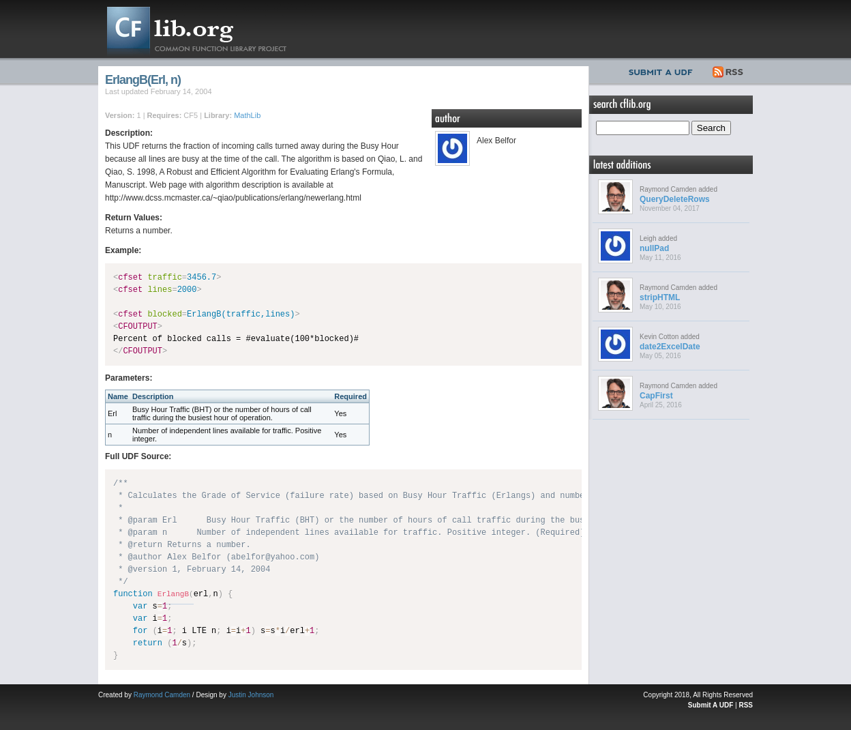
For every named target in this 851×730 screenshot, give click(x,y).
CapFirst (656, 395)
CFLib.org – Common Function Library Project (207, 29)
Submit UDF (663, 70)
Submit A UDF (710, 705)
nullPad (654, 248)
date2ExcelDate (670, 346)
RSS (728, 70)
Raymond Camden (162, 695)
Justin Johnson (251, 695)
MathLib (247, 115)
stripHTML (660, 297)
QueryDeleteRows (675, 199)
